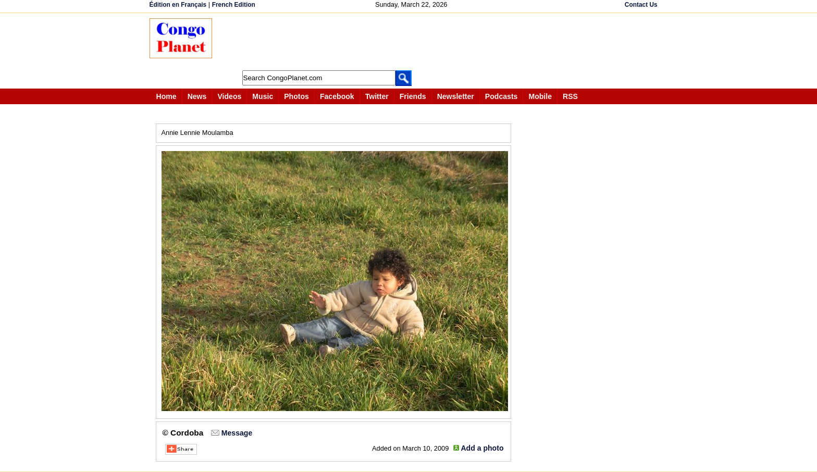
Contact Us (641, 4)
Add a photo (482, 448)
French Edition (233, 4)
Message (236, 433)
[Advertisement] (412, 41)
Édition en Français (178, 4)
